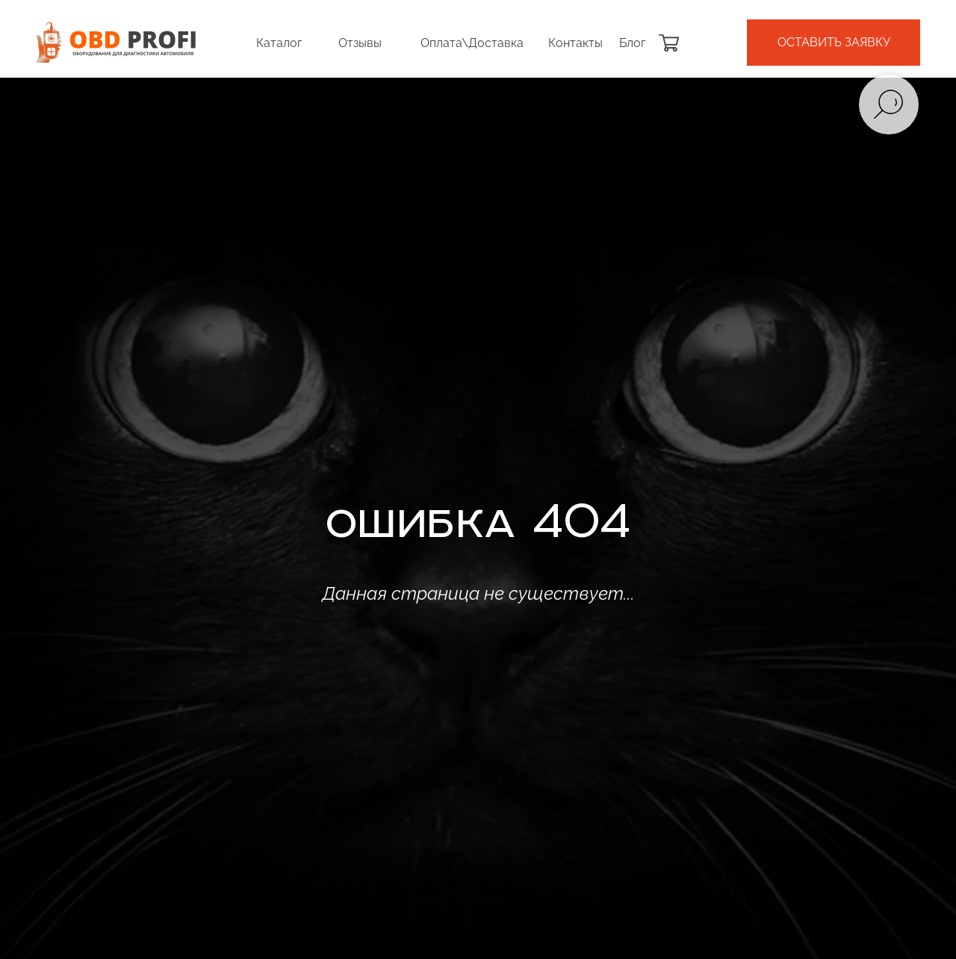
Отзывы (360, 43)
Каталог (279, 43)
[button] (833, 42)
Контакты (575, 43)
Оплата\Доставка (472, 43)
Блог (632, 43)
